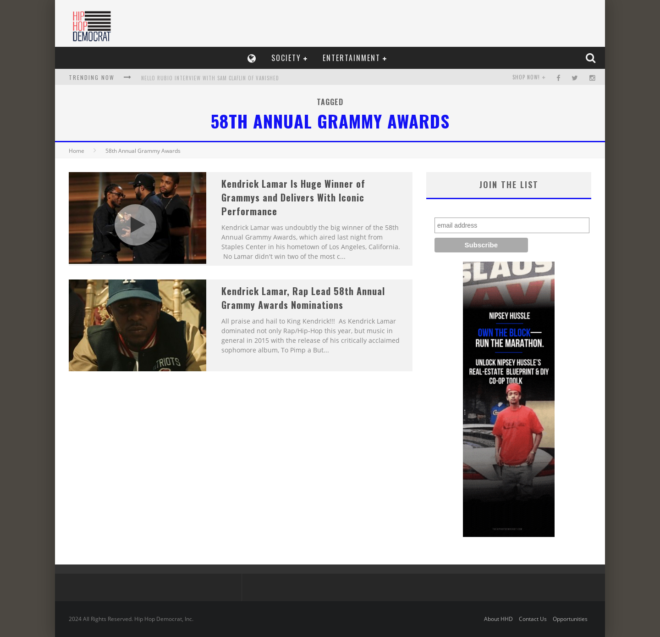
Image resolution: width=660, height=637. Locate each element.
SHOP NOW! (526, 77)
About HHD (498, 619)
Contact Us (533, 619)
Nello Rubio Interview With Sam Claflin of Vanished (210, 78)
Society (286, 57)
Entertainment (351, 57)
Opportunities (570, 619)
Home (76, 151)
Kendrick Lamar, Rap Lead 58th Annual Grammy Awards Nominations (303, 298)
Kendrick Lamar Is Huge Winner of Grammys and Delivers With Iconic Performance (293, 197)
